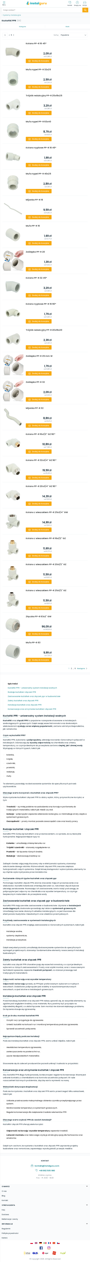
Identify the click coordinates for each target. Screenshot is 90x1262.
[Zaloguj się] (77, 3)
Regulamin (6, 1228)
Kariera (4, 1238)
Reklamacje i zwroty (10, 1219)
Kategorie (22, 27)
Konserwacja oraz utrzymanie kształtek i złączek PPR (32, 709)
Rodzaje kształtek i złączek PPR (22, 692)
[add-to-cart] (39, 61)
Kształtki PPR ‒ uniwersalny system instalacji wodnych (32, 688)
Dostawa (5, 1214)
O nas (4, 1191)
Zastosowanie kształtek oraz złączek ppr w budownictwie (34, 696)
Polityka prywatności (10, 1233)
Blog (3, 1196)
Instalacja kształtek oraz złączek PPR (24, 704)
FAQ (3, 1210)
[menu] (4, 3)
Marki (67, 27)
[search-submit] (85, 10)
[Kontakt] (70, 3)
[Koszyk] (85, 3)
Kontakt (5, 1200)
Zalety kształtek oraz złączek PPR (23, 700)
